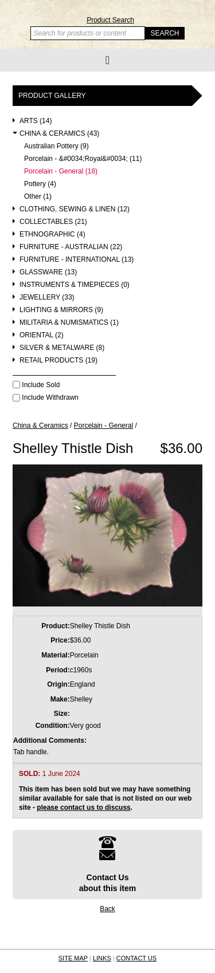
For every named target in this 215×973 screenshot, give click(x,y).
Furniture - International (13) (76, 259)
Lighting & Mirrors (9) (61, 310)
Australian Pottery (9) (56, 146)
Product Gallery (52, 96)
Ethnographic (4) (52, 234)
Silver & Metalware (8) (61, 348)
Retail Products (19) (58, 360)
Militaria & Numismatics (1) (69, 322)
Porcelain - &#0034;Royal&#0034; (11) (83, 159)
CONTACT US (136, 958)
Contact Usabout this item (107, 864)
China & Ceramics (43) (59, 133)
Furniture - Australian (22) (70, 247)
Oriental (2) (41, 335)
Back (107, 909)
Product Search (110, 20)
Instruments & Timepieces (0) (74, 285)
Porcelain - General (103, 425)
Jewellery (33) (47, 297)
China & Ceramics (40, 425)
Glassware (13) (48, 272)
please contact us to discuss (83, 807)
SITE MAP (73, 958)
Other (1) (38, 196)
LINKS (102, 958)
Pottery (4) (40, 184)
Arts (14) (35, 121)
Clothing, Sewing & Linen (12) (74, 209)
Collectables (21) (53, 222)
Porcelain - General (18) (60, 171)
